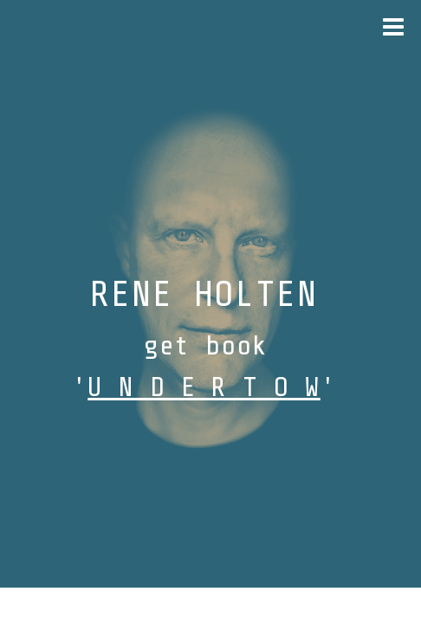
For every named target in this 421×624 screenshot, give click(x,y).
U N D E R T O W (204, 387)
